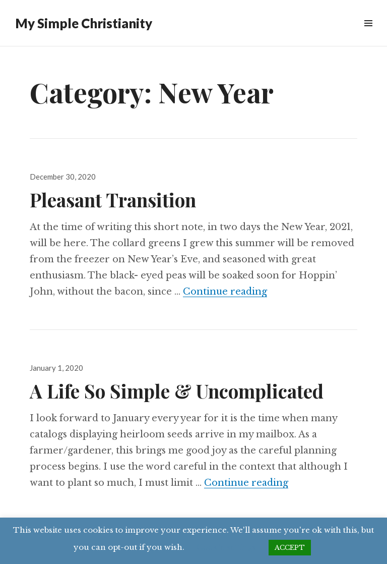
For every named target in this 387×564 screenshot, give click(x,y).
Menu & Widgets (368, 34)
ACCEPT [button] (290, 547)
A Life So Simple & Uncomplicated (177, 390)
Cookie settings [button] (226, 547)
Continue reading (225, 291)
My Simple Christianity (83, 23)
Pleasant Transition (113, 199)
